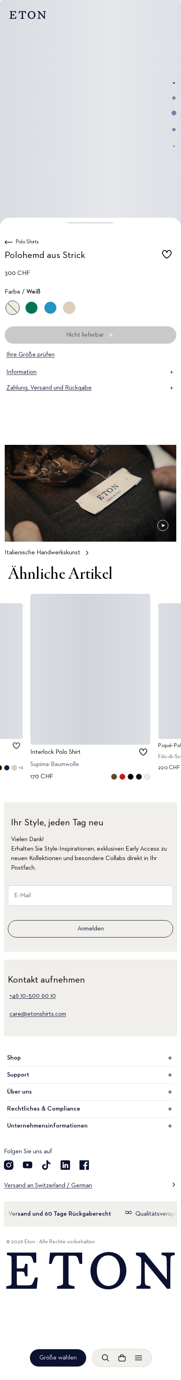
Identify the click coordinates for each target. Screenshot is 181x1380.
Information (90, 372)
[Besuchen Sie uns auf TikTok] (46, 1165)
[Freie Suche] (105, 1357)
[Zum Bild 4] (173, 129)
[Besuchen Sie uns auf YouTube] (27, 1165)
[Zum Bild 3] (174, 113)
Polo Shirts (27, 242)
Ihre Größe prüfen (30, 355)
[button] (90, 222)
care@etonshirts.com (37, 1014)
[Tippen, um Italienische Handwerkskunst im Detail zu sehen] (90, 504)
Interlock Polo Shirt (55, 752)
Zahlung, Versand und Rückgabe (90, 388)
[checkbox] (167, 256)
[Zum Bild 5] (174, 146)
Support (90, 1075)
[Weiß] (12, 307)
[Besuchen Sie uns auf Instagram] (8, 1165)
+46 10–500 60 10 (32, 996)
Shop (90, 1058)
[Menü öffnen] (138, 1357)
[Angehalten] (162, 525)
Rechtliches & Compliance (90, 1109)
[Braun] (69, 307)
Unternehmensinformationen (90, 1126)
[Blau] (50, 307)
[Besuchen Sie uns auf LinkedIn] (65, 1165)
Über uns (90, 1092)
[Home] (90, 1271)
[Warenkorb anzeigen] (122, 1357)
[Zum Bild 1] (174, 83)
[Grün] (31, 307)
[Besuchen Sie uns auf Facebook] (84, 1165)
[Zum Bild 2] (173, 98)
